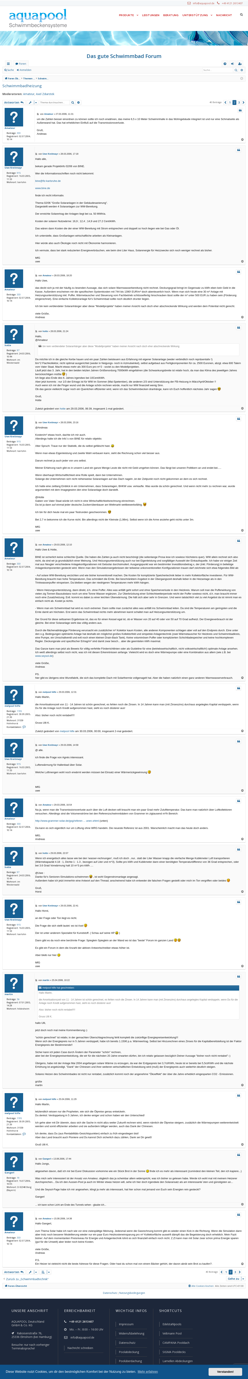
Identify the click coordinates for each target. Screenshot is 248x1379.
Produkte (125, 15)
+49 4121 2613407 (232, 3)
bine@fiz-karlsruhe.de (48, 180)
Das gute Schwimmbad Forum (124, 56)
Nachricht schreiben (78, 1348)
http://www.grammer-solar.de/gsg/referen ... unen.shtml (67, 820)
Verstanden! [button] (225, 1371)
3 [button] (239, 102)
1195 (18, 711)
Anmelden (25, 70)
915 (18, 173)
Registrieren (43, 70)
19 (17, 1177)
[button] (225, 102)
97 (17, 350)
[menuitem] (225, 64)
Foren (22, 63)
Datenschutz (125, 1343)
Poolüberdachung (128, 1361)
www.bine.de (42, 188)
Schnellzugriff (9, 64)
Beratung (171, 15)
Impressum (124, 1325)
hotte (7, 345)
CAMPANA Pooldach (175, 1343)
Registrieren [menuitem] (241, 64)
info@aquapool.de (205, 3)
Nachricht (224, 15)
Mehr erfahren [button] (148, 1371)
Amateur (26, 94)
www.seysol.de (43, 655)
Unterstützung (195, 15)
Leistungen (151, 15)
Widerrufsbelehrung (129, 1334)
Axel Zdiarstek (42, 94)
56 (17, 999)
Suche (10, 70)
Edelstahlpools (171, 1325)
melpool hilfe (11, 706)
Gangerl (9, 1172)
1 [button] (230, 102)
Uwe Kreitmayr (12, 167)
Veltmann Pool (171, 1334)
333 (18, 133)
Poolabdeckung (127, 1352)
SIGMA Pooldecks (173, 1352)
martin (8, 994)
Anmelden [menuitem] (233, 64)
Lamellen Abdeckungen (177, 1361)
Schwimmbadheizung (20, 86)
